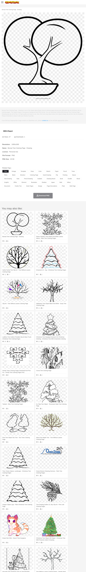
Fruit (33, 560)
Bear (12, 552)
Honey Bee (61, 552)
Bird (15, 552)
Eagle (43, 552)
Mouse (79, 552)
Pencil (35, 557)
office (15, 182)
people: (4, 554)
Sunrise (63, 549)
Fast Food (27, 560)
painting (65, 175)
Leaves (18, 549)
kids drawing (8, 178)
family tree (18, 186)
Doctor (38, 554)
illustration (34, 182)
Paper (72, 557)
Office (76, 557)
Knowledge (57, 557)
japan (53, 182)
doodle (70, 178)
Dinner (63, 560)
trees (73, 171)
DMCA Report (8, 131)
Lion (70, 552)
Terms (8, 568)
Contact (22, 568)
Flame (39, 549)
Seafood (47, 560)
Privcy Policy (14, 568)
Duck (39, 552)
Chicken (28, 552)
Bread (75, 560)
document (7, 186)
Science (68, 557)
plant (63, 186)
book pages (29, 186)
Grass (49, 549)
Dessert (18, 560)
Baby (13, 554)
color (40, 171)
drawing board (51, 178)
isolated (39, 178)
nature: (4, 549)
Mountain (69, 549)
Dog (36, 552)
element (24, 182)
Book (19, 557)
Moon (59, 549)
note (18, 178)
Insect (66, 552)
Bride (16, 554)
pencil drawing (28, 178)
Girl (61, 554)
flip (57, 175)
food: (3, 560)
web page (73, 186)
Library (63, 557)
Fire (36, 549)
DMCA (27, 568)
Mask (9, 554)
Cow (32, 552)
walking (50, 554)
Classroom (24, 557)
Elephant (48, 552)
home (54, 554)
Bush (78, 549)
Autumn (14, 549)
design (40, 186)
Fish (52, 552)
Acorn (9, 549)
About (3, 568)
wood (78, 178)
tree (5, 171)
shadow (44, 182)
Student (10, 557)
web (60, 182)
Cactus (23, 549)
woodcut (22, 175)
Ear (42, 554)
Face (76, 554)
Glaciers (44, 549)
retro (5, 175)
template (23, 171)
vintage (14, 171)
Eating (71, 560)
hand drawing (47, 175)
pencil (65, 171)
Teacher (15, 557)
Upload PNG (34, 568)
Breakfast (9, 560)
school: (4, 557)
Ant (8, 552)
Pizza (67, 560)
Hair (58, 554)
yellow (69, 182)
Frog (56, 552)
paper (56, 171)
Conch (28, 549)
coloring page (34, 175)
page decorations (52, 186)
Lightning (54, 549)
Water (73, 549)
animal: (4, 552)
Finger (80, 554)
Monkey (75, 552)
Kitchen (58, 560)
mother (25, 554)
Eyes (45, 554)
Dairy (14, 560)
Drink (23, 560)
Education (40, 557)
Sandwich (41, 560)
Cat (24, 552)
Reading (30, 557)
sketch (48, 171)
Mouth (72, 554)
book (61, 178)
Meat (36, 560)
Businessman (32, 554)
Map (52, 557)
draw (32, 171)
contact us (45, 120)
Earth (32, 549)
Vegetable (52, 560)
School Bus (47, 557)
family (21, 554)
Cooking (81, 560)
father (68, 554)
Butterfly (20, 552)
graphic (6, 182)
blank (13, 175)
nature (74, 175)
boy (64, 554)
